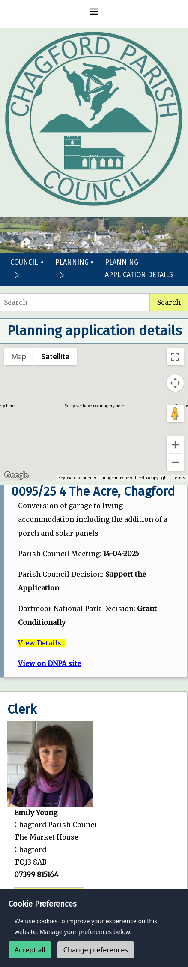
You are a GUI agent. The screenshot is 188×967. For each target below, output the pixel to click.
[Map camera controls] (175, 383)
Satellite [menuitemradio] (55, 356)
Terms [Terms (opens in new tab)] (179, 478)
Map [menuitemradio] (19, 356)
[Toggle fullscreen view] (175, 356)
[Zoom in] (175, 444)
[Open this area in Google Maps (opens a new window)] (16, 475)
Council (24, 262)
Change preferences (95, 950)
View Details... (42, 643)
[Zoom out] (175, 462)
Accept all (30, 950)
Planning (72, 262)
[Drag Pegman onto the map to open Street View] (175, 413)
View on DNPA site (49, 663)
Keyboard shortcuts (79, 478)
